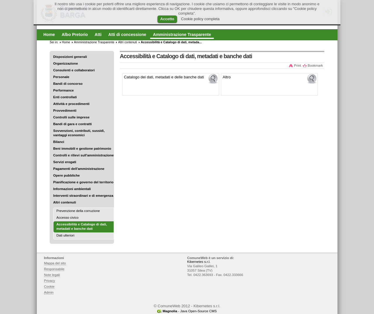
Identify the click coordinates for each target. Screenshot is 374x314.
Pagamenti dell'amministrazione (78, 168)
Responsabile (54, 269)
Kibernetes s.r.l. (198, 261)
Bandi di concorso (68, 83)
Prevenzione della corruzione (78, 211)
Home (66, 42)
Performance (63, 90)
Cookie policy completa (200, 19)
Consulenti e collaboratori (74, 70)
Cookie (49, 286)
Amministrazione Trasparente (94, 42)
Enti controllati (65, 97)
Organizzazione (65, 63)
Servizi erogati (64, 162)
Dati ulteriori (65, 235)
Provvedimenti (64, 110)
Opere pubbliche (66, 175)
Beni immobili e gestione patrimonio (82, 148)
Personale (61, 77)
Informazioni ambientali (72, 189)
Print (297, 65)
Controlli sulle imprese (71, 117)
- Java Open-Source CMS (189, 311)
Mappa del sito (55, 263)
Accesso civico (67, 217)
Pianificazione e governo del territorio (83, 182)
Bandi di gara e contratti (72, 124)
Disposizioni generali (70, 56)
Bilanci (58, 142)
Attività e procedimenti (71, 104)
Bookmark (315, 65)
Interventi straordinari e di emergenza (83, 195)
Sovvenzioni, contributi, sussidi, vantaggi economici (79, 133)
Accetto (167, 19)
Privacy (49, 280)
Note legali (52, 275)
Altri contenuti (64, 202)
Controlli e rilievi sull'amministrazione (83, 155)
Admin (49, 292)
